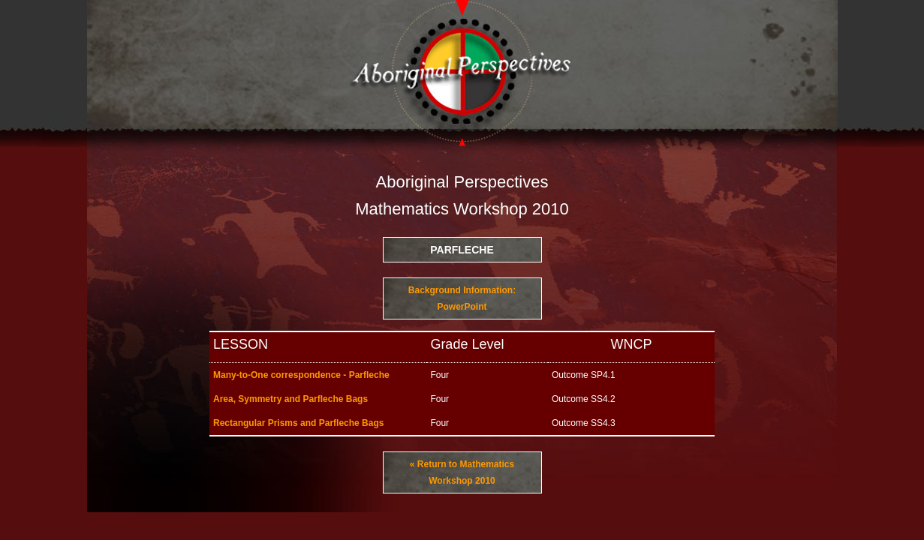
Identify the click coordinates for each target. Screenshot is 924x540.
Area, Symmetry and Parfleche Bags (290, 399)
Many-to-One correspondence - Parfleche (301, 375)
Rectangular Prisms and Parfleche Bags (298, 423)
